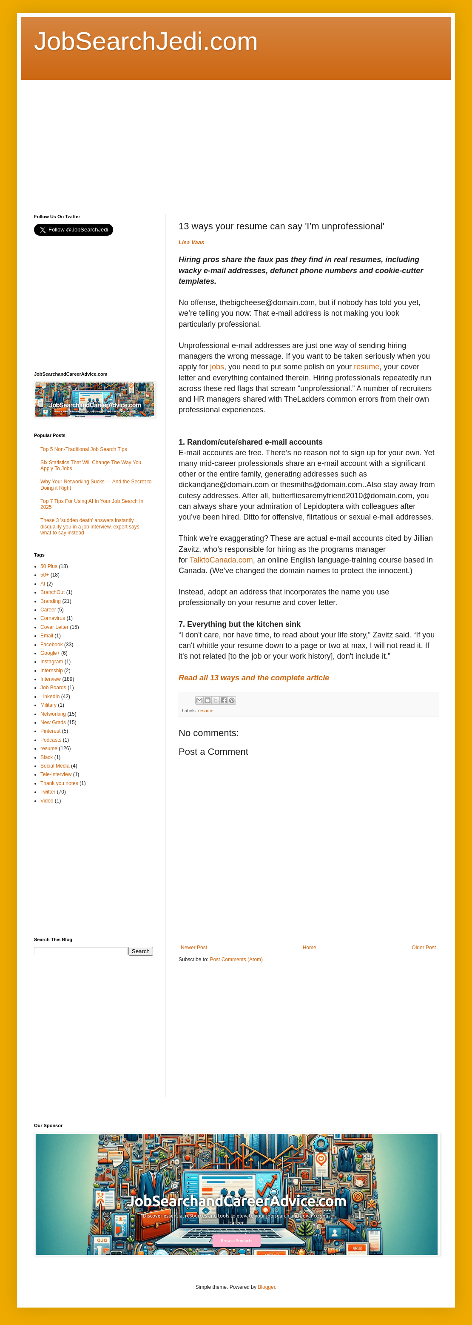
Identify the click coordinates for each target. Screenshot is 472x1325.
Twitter (47, 792)
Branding (50, 601)
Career (48, 610)
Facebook (51, 645)
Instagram (51, 662)
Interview (50, 679)
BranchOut (52, 592)
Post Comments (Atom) (236, 959)
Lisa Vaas (191, 242)
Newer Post (194, 948)
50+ (44, 575)
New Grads (53, 722)
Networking (53, 714)
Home (309, 948)
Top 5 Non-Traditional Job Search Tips (83, 449)
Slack (46, 757)
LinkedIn (50, 697)
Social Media (55, 766)
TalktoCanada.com (221, 560)
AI (42, 584)
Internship (51, 671)
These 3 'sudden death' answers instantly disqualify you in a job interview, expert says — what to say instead (93, 526)
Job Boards (53, 688)
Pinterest (50, 731)
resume (366, 367)
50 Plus (48, 566)
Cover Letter (54, 627)
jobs (217, 367)
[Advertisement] (180, 139)
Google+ (50, 653)
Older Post (424, 948)
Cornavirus (52, 618)
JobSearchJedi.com (146, 41)
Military (48, 705)
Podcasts (50, 740)
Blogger (266, 1287)
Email (46, 636)
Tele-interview (55, 774)
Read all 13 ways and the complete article (254, 678)
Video (46, 801)
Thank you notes (59, 783)
